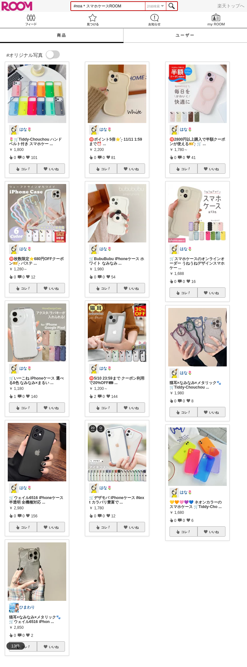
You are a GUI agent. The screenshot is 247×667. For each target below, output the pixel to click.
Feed (31, 20)
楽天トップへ (230, 5)
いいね (54, 169)
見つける (93, 20)
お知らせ (154, 20)
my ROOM (216, 20)
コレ (26, 169)
